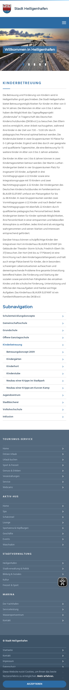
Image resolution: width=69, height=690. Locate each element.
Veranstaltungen (11, 476)
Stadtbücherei (11, 402)
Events (6, 539)
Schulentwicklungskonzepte (19, 316)
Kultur (6, 580)
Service (6, 482)
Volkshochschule (12, 409)
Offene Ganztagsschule (16, 338)
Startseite (8, 650)
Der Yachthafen (11, 604)
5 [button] (45, 64)
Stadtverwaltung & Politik (16, 569)
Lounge (6, 523)
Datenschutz (9, 667)
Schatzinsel (8, 517)
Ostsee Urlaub (10, 454)
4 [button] (40, 64)
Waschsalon (9, 545)
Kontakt (7, 620)
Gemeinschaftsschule (15, 323)
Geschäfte (8, 534)
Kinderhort (12, 366)
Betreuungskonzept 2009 (20, 352)
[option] (34, 49)
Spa (4, 511)
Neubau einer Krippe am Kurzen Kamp (27, 388)
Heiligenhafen (10, 563)
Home (6, 449)
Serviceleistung (10, 609)
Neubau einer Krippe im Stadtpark (25, 381)
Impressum (8, 661)
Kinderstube (13, 373)
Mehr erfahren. (45, 676)
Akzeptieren (34, 684)
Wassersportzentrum (13, 615)
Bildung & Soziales (12, 574)
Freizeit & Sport (11, 585)
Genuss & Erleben (12, 471)
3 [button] (34, 64)
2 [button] (29, 64)
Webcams (8, 487)
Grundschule (10, 330)
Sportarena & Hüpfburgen (16, 528)
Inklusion (8, 417)
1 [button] (23, 64)
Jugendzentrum (11, 395)
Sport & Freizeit (11, 465)
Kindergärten (13, 359)
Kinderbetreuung (12, 345)
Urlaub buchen (10, 460)
